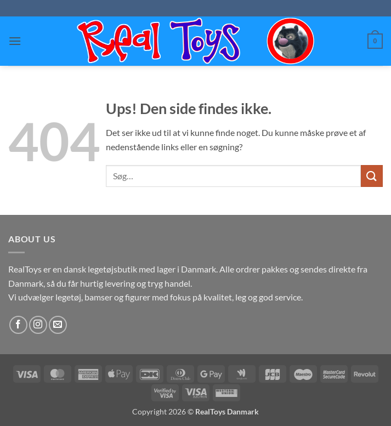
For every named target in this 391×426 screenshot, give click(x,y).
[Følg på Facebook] (18, 325)
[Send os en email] (58, 325)
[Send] (372, 175)
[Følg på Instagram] (38, 325)
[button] (14, 40)
